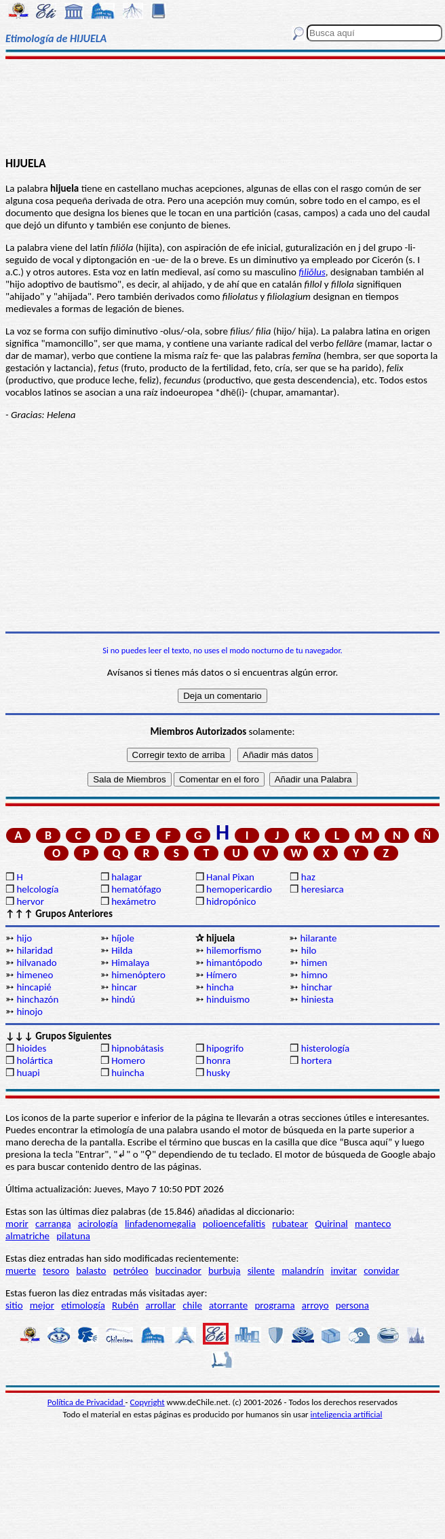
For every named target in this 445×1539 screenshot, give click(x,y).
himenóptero (138, 975)
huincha (127, 1073)
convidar (381, 1270)
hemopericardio (239, 889)
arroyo (315, 1305)
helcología (37, 889)
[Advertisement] (222, 107)
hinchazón (37, 999)
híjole (122, 938)
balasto (91, 1270)
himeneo (34, 975)
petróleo (131, 1270)
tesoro (56, 1270)
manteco (373, 1223)
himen (314, 962)
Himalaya (130, 962)
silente (261, 1270)
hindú (123, 999)
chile (192, 1305)
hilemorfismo (233, 950)
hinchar (316, 987)
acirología (98, 1223)
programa (274, 1305)
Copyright (147, 1402)
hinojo (29, 1011)
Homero (128, 1060)
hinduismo (228, 999)
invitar (344, 1270)
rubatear (290, 1223)
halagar (126, 877)
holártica (34, 1060)
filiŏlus (312, 272)
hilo (309, 950)
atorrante (228, 1305)
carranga (53, 1223)
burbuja (224, 1270)
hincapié (33, 987)
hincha (220, 987)
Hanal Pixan (230, 877)
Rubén (125, 1305)
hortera (316, 1060)
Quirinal (331, 1223)
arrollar (160, 1305)
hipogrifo (225, 1048)
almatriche (27, 1236)
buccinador (178, 1270)
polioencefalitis (234, 1223)
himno (314, 975)
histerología (325, 1048)
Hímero (221, 975)
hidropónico (231, 901)
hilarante (318, 938)
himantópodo (234, 962)
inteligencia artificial (347, 1414)
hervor (30, 901)
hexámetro (133, 901)
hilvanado (36, 962)
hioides (31, 1048)
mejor (42, 1305)
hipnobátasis (137, 1048)
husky (218, 1073)
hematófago (136, 889)
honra (218, 1060)
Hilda (121, 950)
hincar (124, 987)
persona (352, 1305)
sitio (14, 1305)
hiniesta (317, 999)
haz (308, 877)
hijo (24, 938)
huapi (27, 1073)
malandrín (303, 1270)
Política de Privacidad (86, 1402)
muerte (20, 1270)
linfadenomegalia (160, 1223)
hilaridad (34, 950)
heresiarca (322, 889)
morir (16, 1223)
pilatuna (73, 1236)
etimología (83, 1305)
